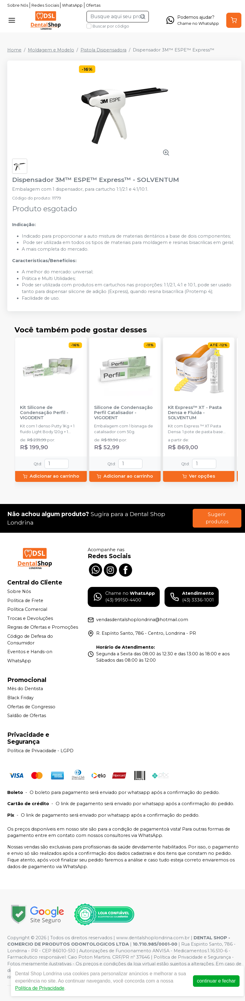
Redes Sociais (45, 5)
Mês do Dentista (25, 689)
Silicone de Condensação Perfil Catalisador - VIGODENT (123, 413)
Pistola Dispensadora (103, 50)
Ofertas (93, 5)
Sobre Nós (17, 5)
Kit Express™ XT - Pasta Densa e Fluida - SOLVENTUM (195, 413)
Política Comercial (27, 609)
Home (14, 50)
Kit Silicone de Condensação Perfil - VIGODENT (44, 413)
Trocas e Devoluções (30, 618)
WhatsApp (72, 5)
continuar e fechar (216, 980)
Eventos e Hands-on (29, 651)
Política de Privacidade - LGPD (40, 750)
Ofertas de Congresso (31, 707)
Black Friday (20, 697)
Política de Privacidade (39, 988)
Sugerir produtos (217, 518)
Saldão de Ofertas (26, 715)
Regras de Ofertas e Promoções (42, 627)
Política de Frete (25, 600)
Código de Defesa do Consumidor (30, 640)
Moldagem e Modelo (51, 50)
